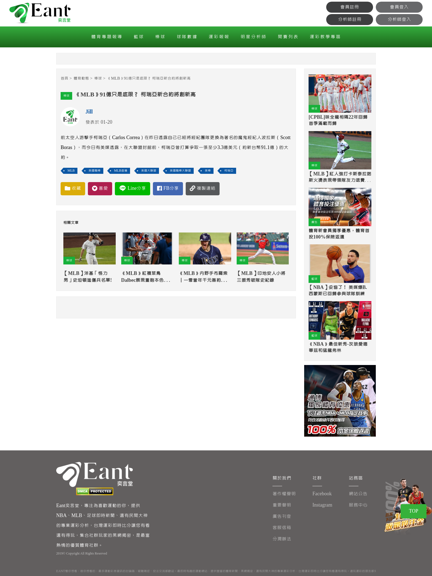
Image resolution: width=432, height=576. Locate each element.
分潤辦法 (281, 539)
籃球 (139, 36)
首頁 (64, 78)
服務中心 (358, 505)
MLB (71, 170)
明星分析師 (254, 36)
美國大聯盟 (148, 170)
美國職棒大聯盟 (180, 170)
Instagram (322, 505)
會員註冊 (349, 7)
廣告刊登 (281, 516)
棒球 (160, 36)
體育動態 (81, 78)
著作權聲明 (284, 493)
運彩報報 (219, 36)
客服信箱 (281, 527)
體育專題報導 (107, 36)
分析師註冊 (349, 19)
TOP (413, 511)
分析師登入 (399, 19)
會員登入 (399, 7)
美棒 (208, 170)
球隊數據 (187, 36)
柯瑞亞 (228, 170)
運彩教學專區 (325, 36)
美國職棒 (94, 170)
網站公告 (358, 493)
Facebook (322, 493)
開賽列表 (288, 36)
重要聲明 (281, 505)
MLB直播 (120, 170)
